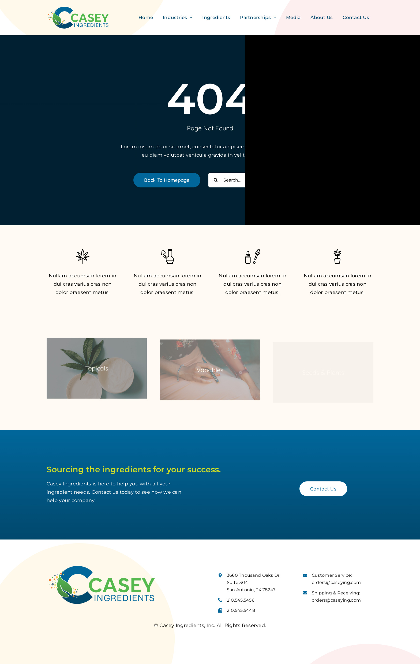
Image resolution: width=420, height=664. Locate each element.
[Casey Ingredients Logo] (78, 8)
